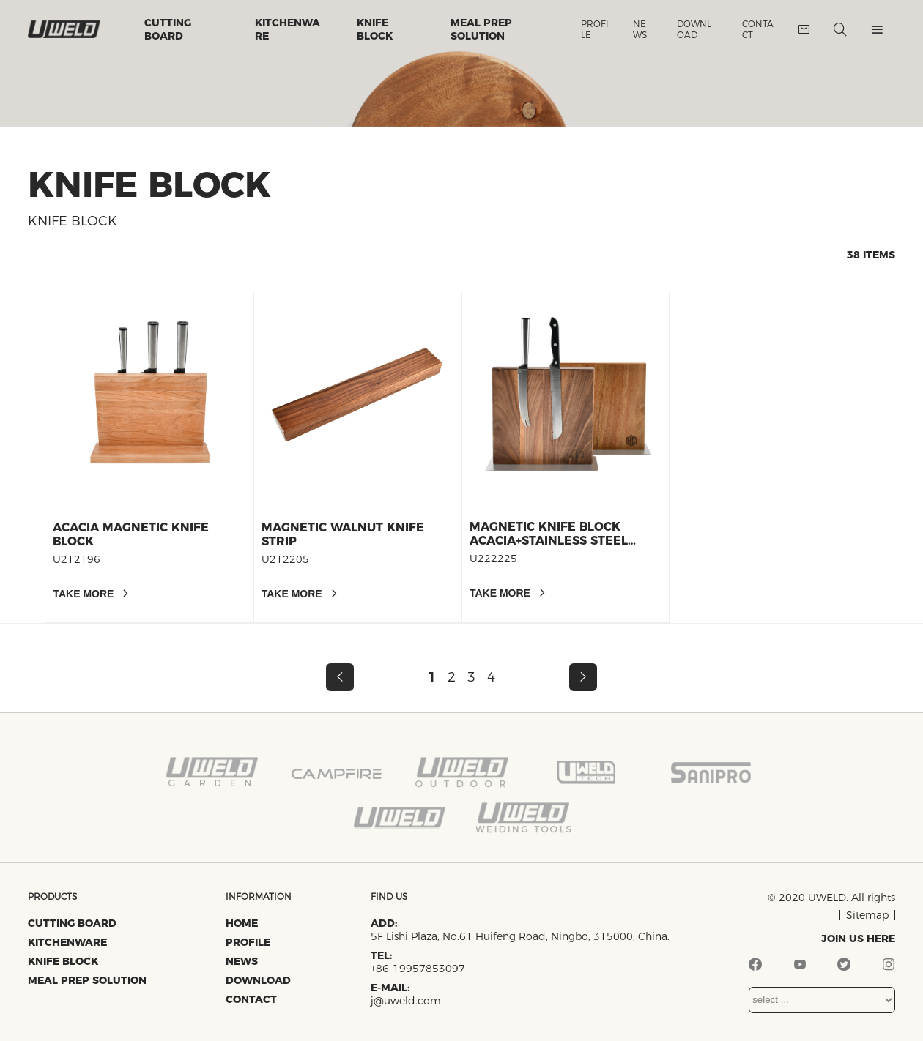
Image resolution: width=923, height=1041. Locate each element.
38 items (871, 254)
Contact (758, 29)
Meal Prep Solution (481, 29)
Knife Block (375, 29)
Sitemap (867, 915)
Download (694, 29)
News (640, 29)
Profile (595, 29)
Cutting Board (167, 29)
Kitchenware (287, 29)
